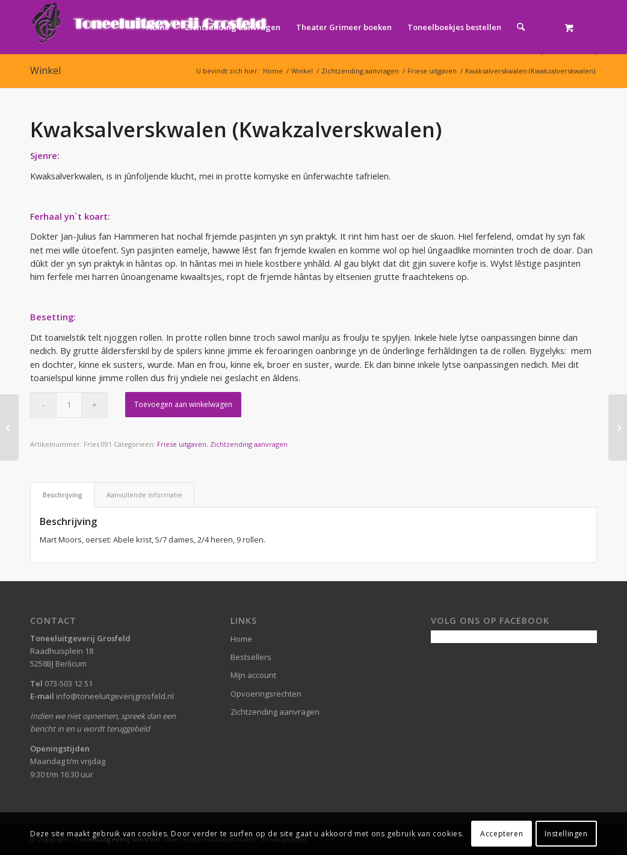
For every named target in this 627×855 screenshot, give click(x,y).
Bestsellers (250, 656)
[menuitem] (157, 27)
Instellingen (566, 834)
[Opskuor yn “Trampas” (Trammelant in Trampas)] (617, 427)
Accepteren (501, 834)
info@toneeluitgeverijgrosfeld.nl (115, 696)
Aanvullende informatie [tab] (144, 494)
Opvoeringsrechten (265, 693)
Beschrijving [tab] (62, 494)
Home (241, 638)
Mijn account (253, 675)
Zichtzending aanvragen (249, 444)
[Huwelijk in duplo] (9, 427)
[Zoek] (521, 27)
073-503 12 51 (69, 683)
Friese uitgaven (181, 444)
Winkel (45, 70)
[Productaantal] (69, 405)
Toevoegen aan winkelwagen (183, 404)
